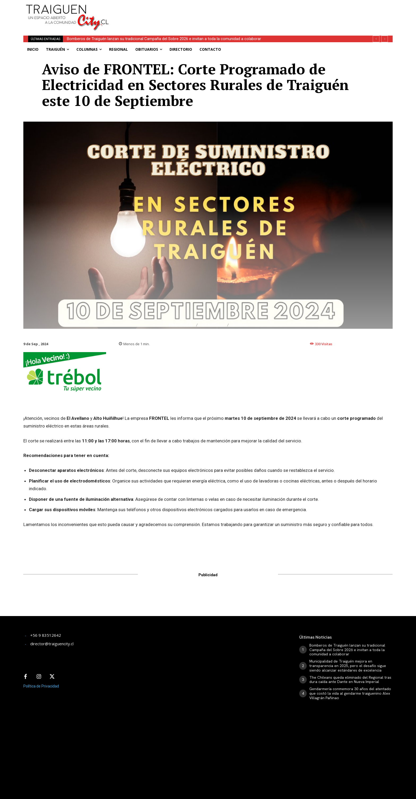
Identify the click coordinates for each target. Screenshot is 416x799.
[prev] (376, 39)
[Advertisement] (247, 12)
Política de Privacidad (41, 686)
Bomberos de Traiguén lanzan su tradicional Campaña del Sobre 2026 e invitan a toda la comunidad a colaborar (164, 38)
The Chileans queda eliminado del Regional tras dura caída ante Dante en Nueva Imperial (350, 679)
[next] (384, 39)
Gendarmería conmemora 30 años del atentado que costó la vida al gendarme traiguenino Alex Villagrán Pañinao (350, 693)
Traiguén (180, 325)
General (212, 325)
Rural (240, 325)
